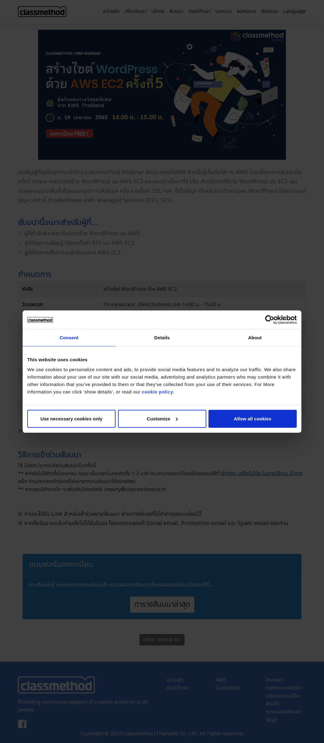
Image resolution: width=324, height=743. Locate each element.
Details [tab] (162, 337)
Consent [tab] (69, 337)
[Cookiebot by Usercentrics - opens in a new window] (270, 319)
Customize (162, 418)
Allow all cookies (252, 418)
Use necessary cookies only (71, 418)
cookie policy (157, 391)
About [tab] (255, 337)
